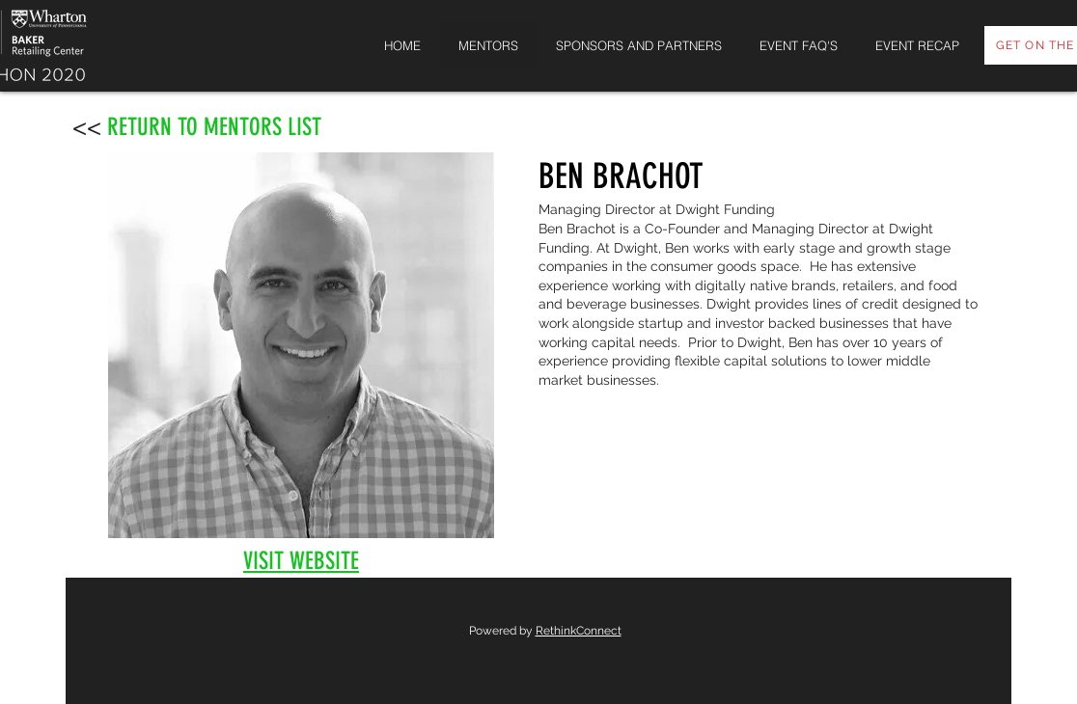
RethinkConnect (578, 630)
